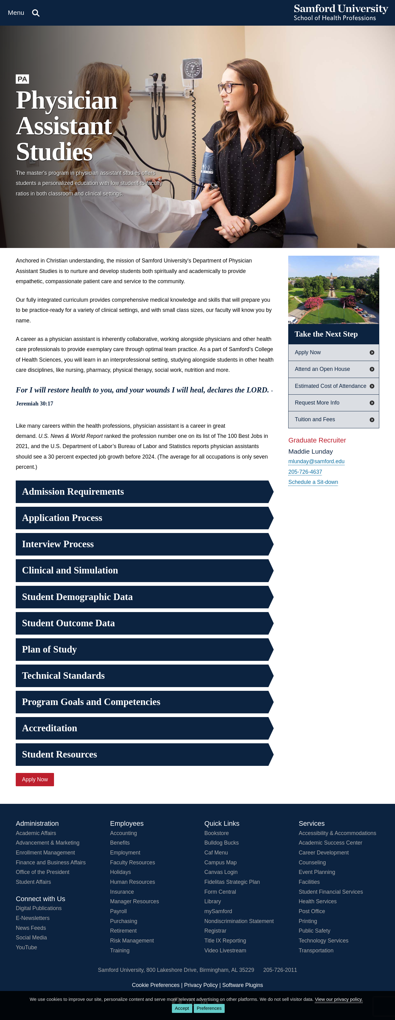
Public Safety (315, 931)
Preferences (209, 1008)
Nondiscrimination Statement (239, 921)
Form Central (220, 892)
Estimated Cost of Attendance (330, 386)
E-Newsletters (33, 918)
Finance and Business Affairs (51, 862)
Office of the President (42, 872)
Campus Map (220, 862)
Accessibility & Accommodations (337, 833)
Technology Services (323, 941)
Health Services (318, 901)
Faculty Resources (132, 862)
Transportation (316, 950)
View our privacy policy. (339, 999)
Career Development (324, 853)
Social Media (31, 937)
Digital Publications (39, 908)
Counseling (312, 862)
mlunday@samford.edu (316, 461)
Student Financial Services (331, 892)
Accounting (123, 833)
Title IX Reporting (225, 941)
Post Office (312, 911)
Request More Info (317, 403)
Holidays (120, 872)
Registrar (215, 931)
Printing (308, 921)
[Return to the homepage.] (341, 18)
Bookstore (216, 833)
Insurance (122, 892)
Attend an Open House (322, 369)
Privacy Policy (201, 985)
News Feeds (31, 928)
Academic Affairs (36, 833)
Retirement (123, 931)
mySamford (218, 911)
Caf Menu (216, 853)
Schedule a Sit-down (313, 482)
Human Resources (132, 882)
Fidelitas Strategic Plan (232, 882)
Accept (182, 1008)
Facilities (309, 882)
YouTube (26, 947)
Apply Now (35, 779)
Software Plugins (242, 985)
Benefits (120, 843)
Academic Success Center (330, 843)
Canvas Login (221, 872)
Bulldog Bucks (221, 843)
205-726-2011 (280, 970)
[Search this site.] (36, 13)
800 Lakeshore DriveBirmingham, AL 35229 (200, 970)
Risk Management (132, 941)
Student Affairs (33, 882)
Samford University (122, 970)
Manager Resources (134, 901)
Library (212, 901)
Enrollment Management (45, 853)
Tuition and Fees (315, 419)
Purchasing (123, 921)
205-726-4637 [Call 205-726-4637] (305, 472)
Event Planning (317, 872)
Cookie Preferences (156, 985)
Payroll (118, 911)
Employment (125, 853)
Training (120, 950)
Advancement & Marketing (47, 843)
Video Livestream (225, 950)
